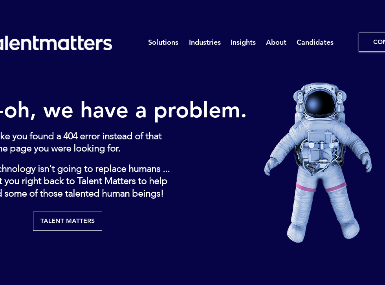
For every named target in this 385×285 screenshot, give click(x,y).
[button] (163, 42)
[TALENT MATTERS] (67, 221)
